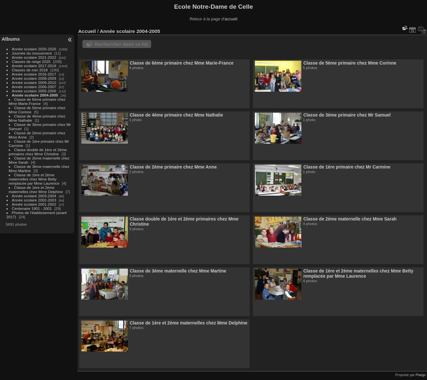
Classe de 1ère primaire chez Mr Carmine (346, 166)
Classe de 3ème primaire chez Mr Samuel (347, 115)
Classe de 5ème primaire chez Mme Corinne (349, 63)
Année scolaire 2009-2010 (34, 82)
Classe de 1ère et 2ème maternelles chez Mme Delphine (36, 189)
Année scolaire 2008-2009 (34, 78)
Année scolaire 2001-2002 (34, 204)
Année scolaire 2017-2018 (34, 66)
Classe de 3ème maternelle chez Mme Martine (178, 270)
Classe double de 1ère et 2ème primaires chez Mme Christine (38, 152)
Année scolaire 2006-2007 (34, 87)
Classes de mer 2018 (30, 70)
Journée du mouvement (32, 53)
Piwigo (421, 375)
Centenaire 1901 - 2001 (32, 208)
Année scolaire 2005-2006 (34, 91)
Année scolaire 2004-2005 (35, 95)
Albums (11, 39)
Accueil (87, 31)
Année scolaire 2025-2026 (34, 49)
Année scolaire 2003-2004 (34, 196)
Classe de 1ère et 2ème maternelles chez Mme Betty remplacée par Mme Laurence (34, 179)
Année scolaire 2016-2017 (34, 74)
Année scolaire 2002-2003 (34, 200)
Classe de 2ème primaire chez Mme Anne (173, 166)
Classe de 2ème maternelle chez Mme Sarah (350, 218)
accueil (230, 18)
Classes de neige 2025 (31, 61)
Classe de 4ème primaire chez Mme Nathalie (176, 115)
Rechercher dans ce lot (121, 44)
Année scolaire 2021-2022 (34, 57)
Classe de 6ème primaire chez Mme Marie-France (37, 101)
